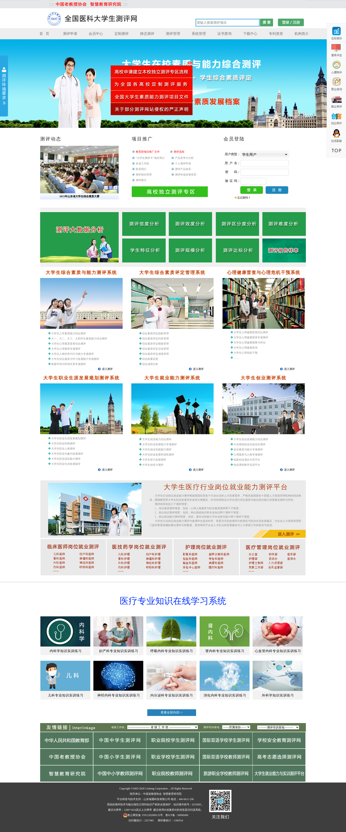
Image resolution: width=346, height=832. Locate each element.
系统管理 (199, 33)
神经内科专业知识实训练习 (118, 695)
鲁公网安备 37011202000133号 (143, 815)
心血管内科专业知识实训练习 (278, 651)
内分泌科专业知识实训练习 (171, 695)
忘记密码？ (244, 197)
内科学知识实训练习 (66, 651)
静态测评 (147, 33)
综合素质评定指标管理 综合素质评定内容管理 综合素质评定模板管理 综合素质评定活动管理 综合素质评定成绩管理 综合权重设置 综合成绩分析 (154, 349)
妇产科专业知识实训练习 (118, 651)
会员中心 (96, 33)
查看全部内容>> (172, 712)
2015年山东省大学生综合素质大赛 (79, 196)
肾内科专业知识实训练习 (224, 651)
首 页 (44, 33)
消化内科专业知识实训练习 (225, 695)
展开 (4, 86)
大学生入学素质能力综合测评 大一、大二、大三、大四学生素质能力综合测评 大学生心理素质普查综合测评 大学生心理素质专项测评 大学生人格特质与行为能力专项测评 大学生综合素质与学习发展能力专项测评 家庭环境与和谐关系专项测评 (77, 349)
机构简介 (302, 33)
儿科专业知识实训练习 (65, 695)
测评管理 (173, 33)
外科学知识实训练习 (278, 695)
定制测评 (121, 33)
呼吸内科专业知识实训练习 (171, 651)
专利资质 (276, 33)
